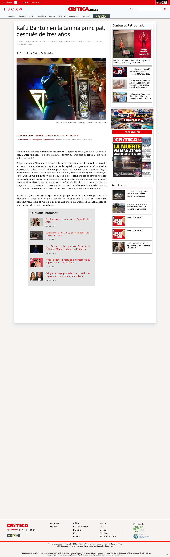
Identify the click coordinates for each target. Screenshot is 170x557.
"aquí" (121, 555)
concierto (51, 136)
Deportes (42, 16)
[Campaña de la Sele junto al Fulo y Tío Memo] (132, 44)
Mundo (52, 16)
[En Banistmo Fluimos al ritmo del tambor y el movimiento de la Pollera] (120, 97)
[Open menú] (15, 2)
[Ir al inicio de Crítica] (84, 9)
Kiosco (103, 523)
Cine (101, 527)
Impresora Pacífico (108, 536)
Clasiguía (104, 530)
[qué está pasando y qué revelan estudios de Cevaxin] (120, 84)
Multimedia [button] (73, 16)
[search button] (165, 9)
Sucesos (11, 16)
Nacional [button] (22, 16)
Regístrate (54, 523)
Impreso (86, 16)
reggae (61, 136)
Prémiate (103, 533)
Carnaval (39, 136)
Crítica (76, 523)
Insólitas (62, 16)
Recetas (76, 536)
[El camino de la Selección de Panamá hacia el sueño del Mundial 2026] (120, 72)
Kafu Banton (72, 136)
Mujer (75, 533)
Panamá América (80, 527)
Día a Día (77, 530)
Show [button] (31, 16)
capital (29, 136)
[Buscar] (145, 9)
